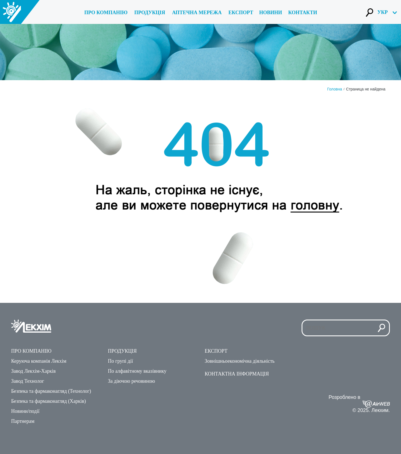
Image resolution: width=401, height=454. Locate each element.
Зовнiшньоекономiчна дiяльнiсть (240, 361)
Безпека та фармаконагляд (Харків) (48, 401)
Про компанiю (106, 12)
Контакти (302, 12)
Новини (270, 12)
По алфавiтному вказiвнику (137, 371)
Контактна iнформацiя (237, 374)
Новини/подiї (25, 411)
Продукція (149, 12)
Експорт (240, 12)
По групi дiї (120, 361)
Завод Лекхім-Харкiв (33, 371)
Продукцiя (122, 351)
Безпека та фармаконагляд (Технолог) (51, 391)
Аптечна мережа (197, 12)
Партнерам (23, 421)
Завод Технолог (27, 381)
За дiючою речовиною (131, 381)
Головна (334, 89)
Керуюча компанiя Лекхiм (39, 361)
